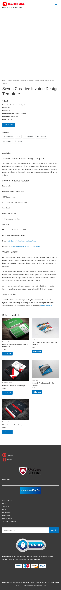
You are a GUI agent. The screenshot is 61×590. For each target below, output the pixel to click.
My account (6, 512)
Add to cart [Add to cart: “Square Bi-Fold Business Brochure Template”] (37, 392)
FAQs (4, 510)
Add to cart (9, 125)
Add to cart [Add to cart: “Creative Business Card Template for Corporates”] (7, 354)
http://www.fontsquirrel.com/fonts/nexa (22, 241)
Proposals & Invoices (26, 81)
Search (53, 530)
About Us (5, 507)
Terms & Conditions (9, 521)
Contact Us (6, 515)
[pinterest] (7, 455)
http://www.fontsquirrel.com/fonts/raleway (25, 246)
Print (9, 81)
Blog (3, 504)
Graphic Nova (7, 501)
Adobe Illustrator (46, 306)
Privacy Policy (7, 518)
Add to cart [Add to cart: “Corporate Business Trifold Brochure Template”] (37, 351)
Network (18, 585)
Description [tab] (6, 153)
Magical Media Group (38, 585)
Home (4, 81)
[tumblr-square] (7, 460)
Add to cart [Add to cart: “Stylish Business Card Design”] (7, 432)
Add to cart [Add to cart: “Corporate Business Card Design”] (7, 393)
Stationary (15, 81)
